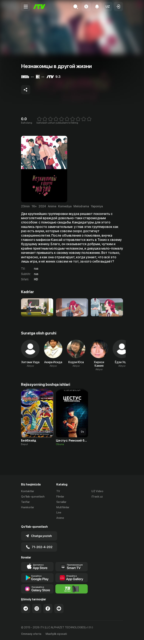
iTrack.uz (97, 496)
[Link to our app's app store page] (37, 566)
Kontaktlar (27, 491)
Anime (60, 518)
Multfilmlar (62, 507)
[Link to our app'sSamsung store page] (37, 588)
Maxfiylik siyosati (56, 633)
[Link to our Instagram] (36, 608)
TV (58, 491)
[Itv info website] (71, 588)
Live (58, 512)
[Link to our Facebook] (47, 608)
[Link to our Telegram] (25, 608)
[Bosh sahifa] (39, 7)
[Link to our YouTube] (59, 608)
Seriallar (61, 502)
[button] (107, 6)
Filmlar (60, 496)
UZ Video (97, 491)
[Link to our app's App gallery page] (71, 577)
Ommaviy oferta (31, 633)
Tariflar (25, 502)
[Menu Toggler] (25, 6)
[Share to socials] (25, 89)
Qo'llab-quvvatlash (32, 496)
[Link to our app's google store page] (37, 577)
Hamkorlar (27, 507)
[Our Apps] (71, 566)
